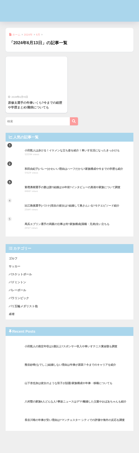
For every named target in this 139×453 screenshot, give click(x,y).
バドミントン (18, 282)
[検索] (74, 121)
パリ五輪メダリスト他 (24, 306)
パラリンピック (19, 298)
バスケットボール (21, 274)
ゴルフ (13, 258)
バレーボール (18, 290)
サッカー (15, 266)
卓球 (12, 314)
